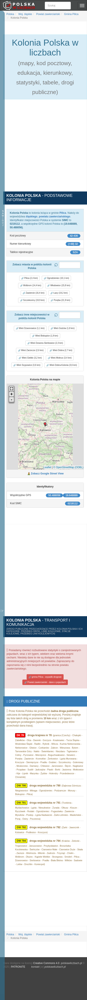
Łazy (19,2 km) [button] (59, 293)
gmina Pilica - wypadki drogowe (45, 677)
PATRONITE (18, 966)
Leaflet (47, 467)
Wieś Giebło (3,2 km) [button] (30, 358)
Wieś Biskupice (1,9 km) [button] (45, 336)
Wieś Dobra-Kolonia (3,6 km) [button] (61, 365)
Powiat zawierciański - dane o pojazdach (45, 682)
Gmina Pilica (70, 14)
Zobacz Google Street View (47, 473)
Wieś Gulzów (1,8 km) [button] (63, 328)
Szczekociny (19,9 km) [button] (32, 300)
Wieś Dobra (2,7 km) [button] (60, 350)
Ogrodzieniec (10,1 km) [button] (56, 278)
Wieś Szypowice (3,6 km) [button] (26, 365)
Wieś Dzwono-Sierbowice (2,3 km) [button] (45, 343)
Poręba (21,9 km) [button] (60, 300)
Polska (10, 14)
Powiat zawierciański (48, 14)
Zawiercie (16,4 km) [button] (34, 293)
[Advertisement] (43, 147)
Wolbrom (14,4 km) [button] (30, 285)
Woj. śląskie (25, 14)
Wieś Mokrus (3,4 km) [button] (60, 358)
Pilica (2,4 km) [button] (29, 278)
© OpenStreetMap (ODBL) (68, 467)
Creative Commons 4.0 (46, 963)
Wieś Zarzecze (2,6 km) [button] (31, 350)
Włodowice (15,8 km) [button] (58, 285)
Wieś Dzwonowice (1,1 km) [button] (30, 328)
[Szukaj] (58, 5)
